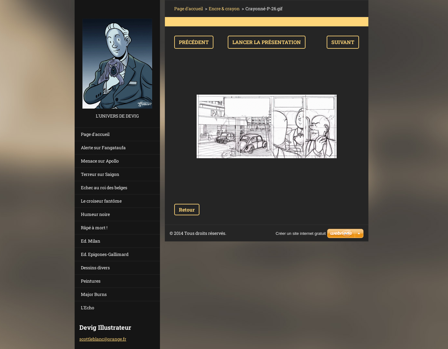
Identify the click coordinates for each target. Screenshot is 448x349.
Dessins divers (95, 268)
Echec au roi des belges (104, 187)
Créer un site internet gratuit (301, 233)
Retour (187, 209)
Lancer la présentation (266, 42)
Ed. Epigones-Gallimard (104, 254)
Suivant (342, 42)
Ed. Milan (90, 241)
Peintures (90, 281)
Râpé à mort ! (94, 227)
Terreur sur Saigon (100, 174)
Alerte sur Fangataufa (103, 147)
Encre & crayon (224, 8)
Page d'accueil (95, 134)
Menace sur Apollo (100, 161)
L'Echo (87, 308)
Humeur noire (95, 214)
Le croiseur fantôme (101, 201)
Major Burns (94, 294)
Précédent (194, 42)
